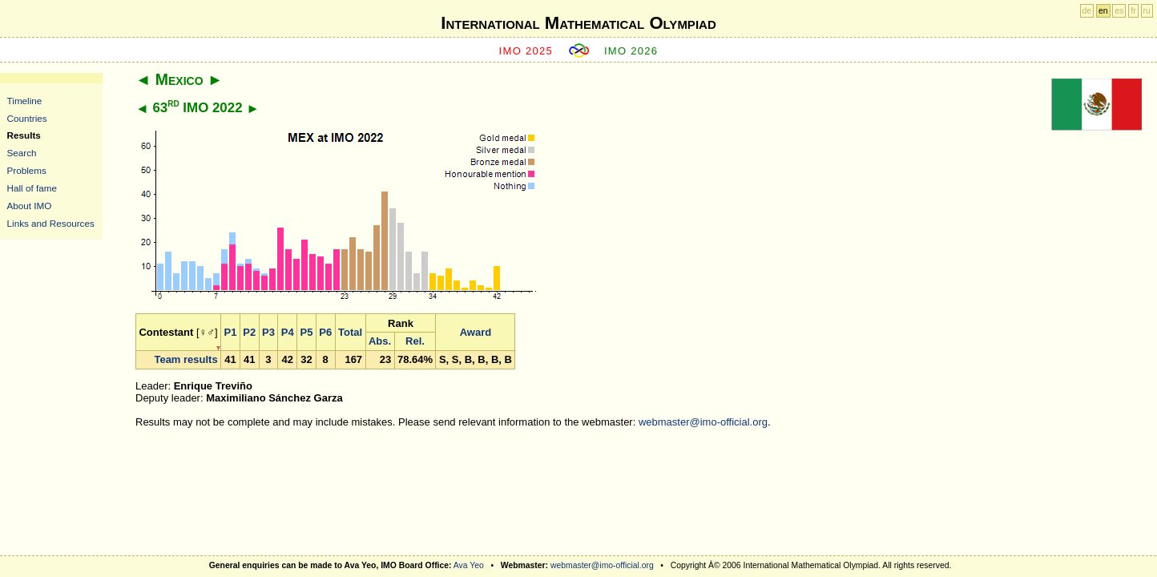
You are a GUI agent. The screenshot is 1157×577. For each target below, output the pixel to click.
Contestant (166, 332)
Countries (27, 118)
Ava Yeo (469, 565)
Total (350, 332)
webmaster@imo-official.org (703, 422)
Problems (26, 170)
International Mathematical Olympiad (578, 23)
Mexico (179, 79)
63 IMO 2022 (197, 107)
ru (1147, 10)
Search (22, 152)
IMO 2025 (526, 51)
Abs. (380, 341)
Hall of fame (32, 188)
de (1087, 10)
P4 (287, 332)
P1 (230, 332)
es (1119, 10)
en (1103, 10)
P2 (249, 332)
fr (1133, 10)
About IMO (29, 205)
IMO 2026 (631, 51)
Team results (185, 359)
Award (476, 332)
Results (24, 135)
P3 (268, 332)
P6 (325, 332)
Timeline (24, 100)
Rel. (415, 341)
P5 (306, 332)
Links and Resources (51, 223)
